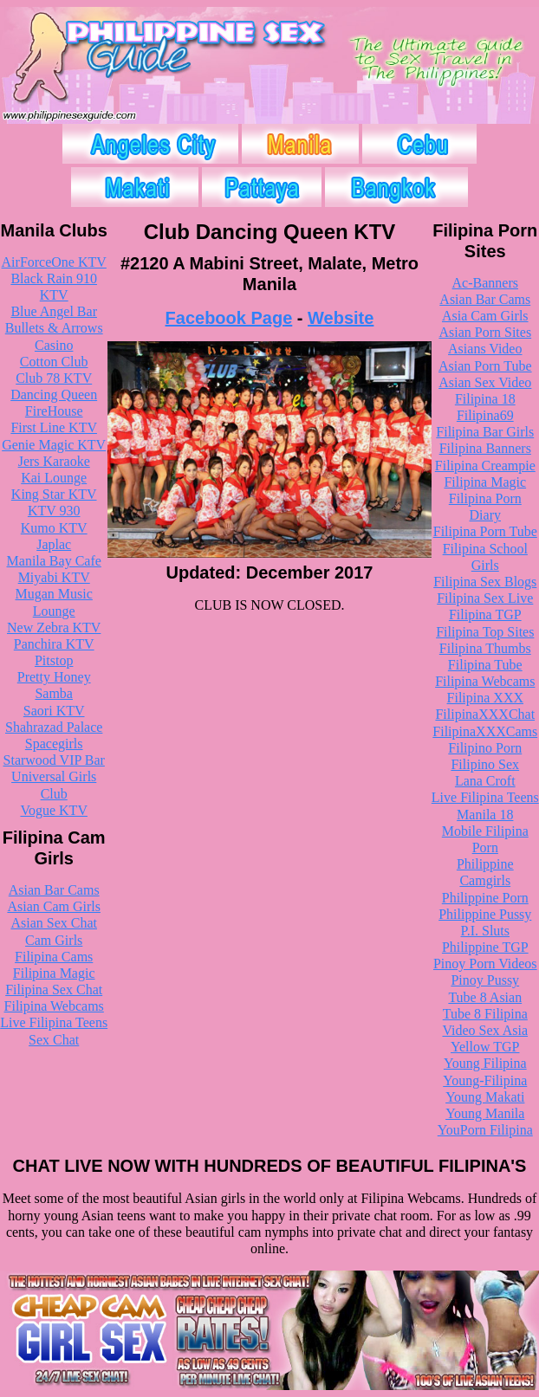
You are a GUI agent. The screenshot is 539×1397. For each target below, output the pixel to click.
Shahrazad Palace (53, 727)
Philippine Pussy (484, 914)
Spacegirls (54, 743)
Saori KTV (54, 710)
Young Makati (484, 1097)
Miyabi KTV (54, 577)
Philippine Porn (485, 897)
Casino (54, 345)
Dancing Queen (53, 394)
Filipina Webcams (54, 1006)
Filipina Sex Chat (53, 989)
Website (340, 317)
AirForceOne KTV (54, 262)
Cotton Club (54, 361)
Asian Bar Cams (54, 890)
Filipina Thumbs (485, 648)
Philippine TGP (485, 947)
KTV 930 (54, 510)
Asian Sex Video (484, 382)
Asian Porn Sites (484, 332)
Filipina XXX (485, 697)
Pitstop (54, 660)
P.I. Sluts (485, 930)
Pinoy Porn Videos (485, 963)
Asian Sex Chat (53, 922)
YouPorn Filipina (485, 1129)
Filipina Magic (54, 973)
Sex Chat (54, 1039)
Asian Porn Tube (485, 366)
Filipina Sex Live (485, 598)
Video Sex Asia (485, 1030)
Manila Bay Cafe (54, 560)
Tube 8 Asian (485, 997)
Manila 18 (485, 814)
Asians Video (485, 348)
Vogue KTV (53, 810)
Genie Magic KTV (54, 444)
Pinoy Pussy (485, 980)
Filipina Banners (485, 448)
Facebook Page (229, 317)
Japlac (53, 544)
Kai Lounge (54, 477)
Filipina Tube (485, 664)
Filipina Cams (54, 956)
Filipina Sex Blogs (484, 581)
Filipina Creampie (485, 465)
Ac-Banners (485, 282)
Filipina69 (485, 415)
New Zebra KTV (54, 627)
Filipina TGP (485, 614)
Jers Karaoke (54, 461)
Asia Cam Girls (485, 315)
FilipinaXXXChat (485, 714)
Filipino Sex (485, 764)
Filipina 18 (485, 398)
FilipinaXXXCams (484, 731)
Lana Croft (485, 780)
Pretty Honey (54, 676)
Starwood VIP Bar (54, 760)
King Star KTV (54, 494)
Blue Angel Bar (53, 311)
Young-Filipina (485, 1080)
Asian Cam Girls (54, 906)
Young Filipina (485, 1063)
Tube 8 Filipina (485, 1013)
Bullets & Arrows (54, 327)
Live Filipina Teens (53, 1022)
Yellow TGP (485, 1046)
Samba (54, 693)
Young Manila (484, 1113)
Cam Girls (53, 940)
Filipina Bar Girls (485, 431)
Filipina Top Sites (485, 631)
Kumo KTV (54, 528)
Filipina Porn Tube (485, 531)
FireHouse (54, 411)
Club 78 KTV (54, 378)
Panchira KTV (54, 644)
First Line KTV (53, 427)
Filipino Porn (485, 748)
